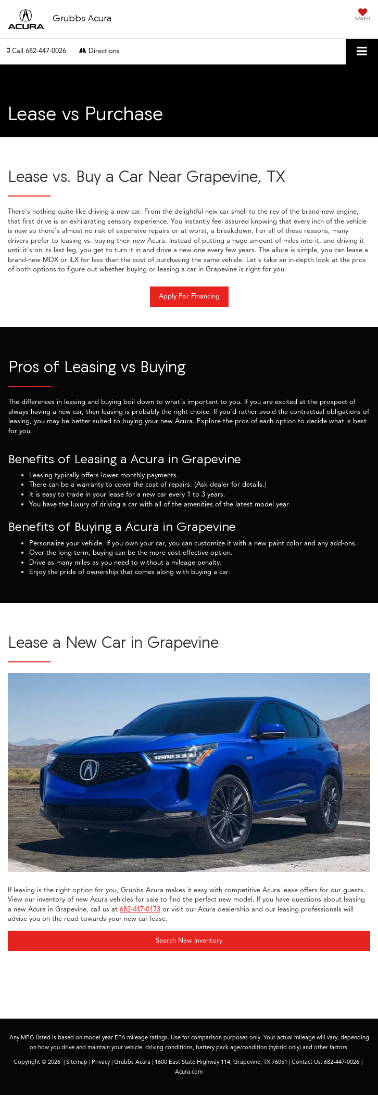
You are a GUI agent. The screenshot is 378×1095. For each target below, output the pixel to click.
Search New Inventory (189, 940)
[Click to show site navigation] (362, 51)
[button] (36, 51)
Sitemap (76, 1061)
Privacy (101, 1061)
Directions (99, 51)
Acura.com (189, 1071)
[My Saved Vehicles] (362, 15)
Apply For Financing (189, 296)
